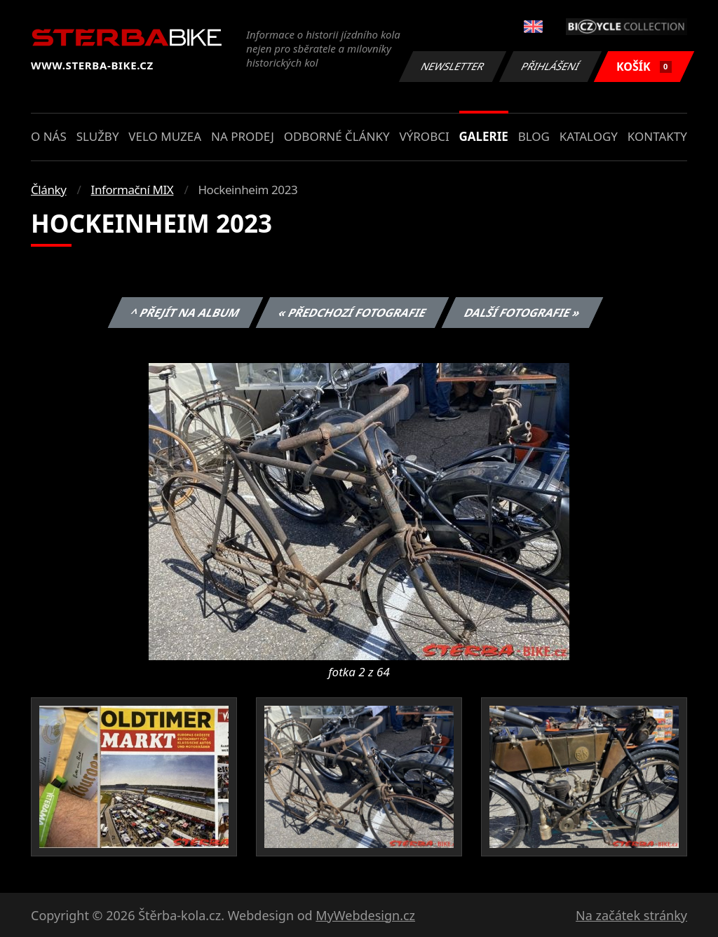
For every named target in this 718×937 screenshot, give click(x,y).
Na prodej (242, 136)
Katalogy (589, 136)
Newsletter (452, 66)
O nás (49, 136)
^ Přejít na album (185, 312)
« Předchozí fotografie (352, 312)
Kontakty (657, 136)
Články (49, 190)
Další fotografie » (522, 312)
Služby (97, 136)
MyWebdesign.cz (365, 915)
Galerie (483, 136)
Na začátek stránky (631, 915)
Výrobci (424, 136)
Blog (534, 136)
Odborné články (337, 136)
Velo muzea (164, 136)
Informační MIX (132, 190)
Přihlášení (550, 66)
